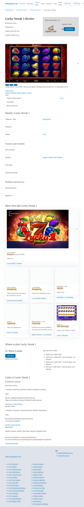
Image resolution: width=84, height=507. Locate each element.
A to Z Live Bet (13, 483)
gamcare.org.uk (63, 456)
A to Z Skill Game (14, 472)
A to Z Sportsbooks (14, 499)
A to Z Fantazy (13, 493)
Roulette (49, 4)
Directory (77, 3)
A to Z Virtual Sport (14, 470)
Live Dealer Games (39, 493)
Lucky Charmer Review (14, 300)
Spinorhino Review (11, 444)
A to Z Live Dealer (14, 480)
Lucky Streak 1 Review (14, 263)
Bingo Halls (37, 470)
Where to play (26, 93)
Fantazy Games (38, 477)
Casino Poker (37, 4)
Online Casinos (38, 464)
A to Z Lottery (13, 477)
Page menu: (9, 91)
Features (8, 93)
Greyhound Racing (39, 483)
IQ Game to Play (38, 488)
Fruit (61, 98)
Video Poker (60, 4)
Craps (43, 4)
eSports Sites (37, 475)
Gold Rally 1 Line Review (65, 297)
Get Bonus (69, 29)
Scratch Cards (38, 499)
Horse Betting (38, 485)
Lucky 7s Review (12, 332)
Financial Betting (39, 480)
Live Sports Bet (38, 491)
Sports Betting (38, 472)
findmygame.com (15, 457)
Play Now (10, 356)
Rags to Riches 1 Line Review (41, 335)
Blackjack (30, 4)
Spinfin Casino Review (12, 425)
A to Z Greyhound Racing (16, 488)
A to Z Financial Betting (16, 491)
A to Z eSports (13, 496)
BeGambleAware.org (65, 453)
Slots (55, 4)
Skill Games (37, 501)
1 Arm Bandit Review (39, 298)
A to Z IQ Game (13, 485)
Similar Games (17, 93)
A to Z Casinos (13, 464)
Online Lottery (38, 496)
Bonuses (67, 3)
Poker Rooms (37, 467)
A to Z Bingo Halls (14, 501)
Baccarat (23, 4)
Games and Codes (11, 359)
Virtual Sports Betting (40, 504)
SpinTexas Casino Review (13, 404)
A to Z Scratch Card (14, 475)
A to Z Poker (12, 467)
